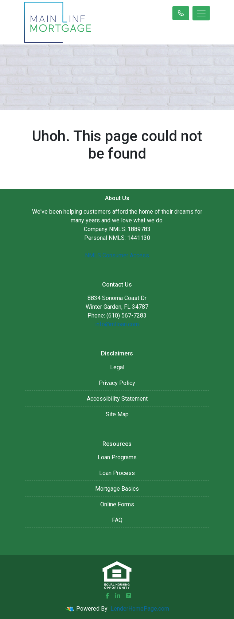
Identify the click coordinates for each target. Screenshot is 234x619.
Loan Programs (117, 457)
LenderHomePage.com (139, 608)
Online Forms (117, 504)
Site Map (117, 414)
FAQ (117, 520)
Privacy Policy (117, 382)
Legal (117, 367)
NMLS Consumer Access (117, 255)
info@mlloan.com (117, 324)
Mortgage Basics (117, 488)
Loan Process (117, 473)
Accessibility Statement (117, 398)
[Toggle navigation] (201, 13)
